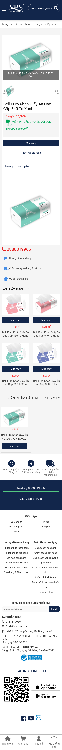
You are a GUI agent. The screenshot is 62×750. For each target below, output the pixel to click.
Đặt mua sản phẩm (16, 558)
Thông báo (45, 526)
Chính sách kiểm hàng (45, 553)
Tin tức (45, 522)
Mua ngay (31, 143)
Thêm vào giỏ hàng (31, 152)
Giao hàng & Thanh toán (16, 572)
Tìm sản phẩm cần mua (16, 562)
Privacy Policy (46, 592)
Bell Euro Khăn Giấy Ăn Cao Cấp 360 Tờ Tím (46, 382)
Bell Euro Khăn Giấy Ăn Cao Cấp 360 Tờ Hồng (15, 334)
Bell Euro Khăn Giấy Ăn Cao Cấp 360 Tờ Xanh (15, 382)
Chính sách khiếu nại (45, 577)
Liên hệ (16, 531)
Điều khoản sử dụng (45, 542)
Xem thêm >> (52, 397)
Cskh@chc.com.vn (17, 626)
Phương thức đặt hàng (16, 553)
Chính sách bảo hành (45, 548)
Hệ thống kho (16, 526)
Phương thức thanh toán (16, 548)
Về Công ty (16, 522)
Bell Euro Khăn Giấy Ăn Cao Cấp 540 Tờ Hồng (46, 334)
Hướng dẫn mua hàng (16, 542)
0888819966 (36, 488)
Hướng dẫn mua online (16, 567)
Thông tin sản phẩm (18, 166)
